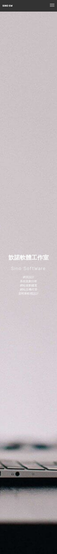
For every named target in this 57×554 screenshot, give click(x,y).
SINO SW (7, 5)
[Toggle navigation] (52, 5)
